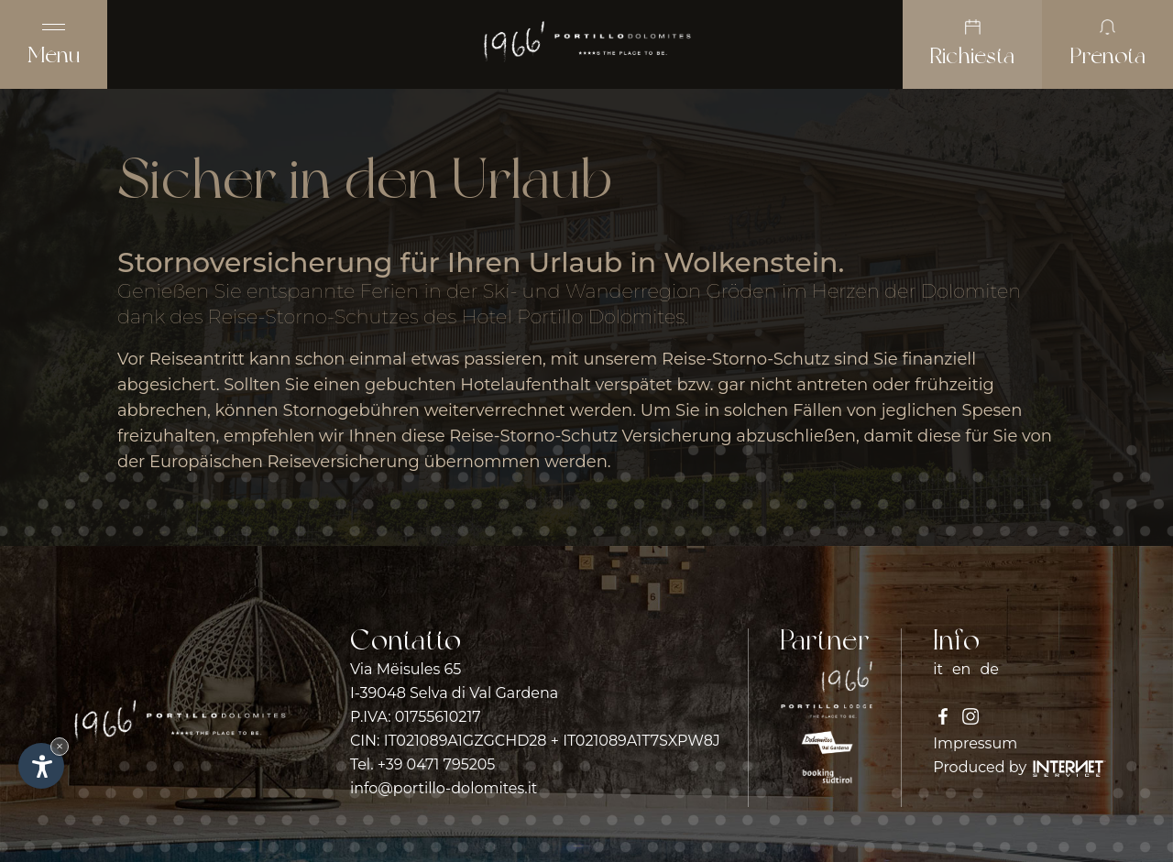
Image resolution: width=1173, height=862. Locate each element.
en (961, 669)
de (989, 669)
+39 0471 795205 (437, 764)
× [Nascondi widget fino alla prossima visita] (59, 746)
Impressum (975, 743)
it (938, 669)
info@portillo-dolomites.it (443, 788)
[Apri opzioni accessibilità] (41, 766)
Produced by (1019, 767)
